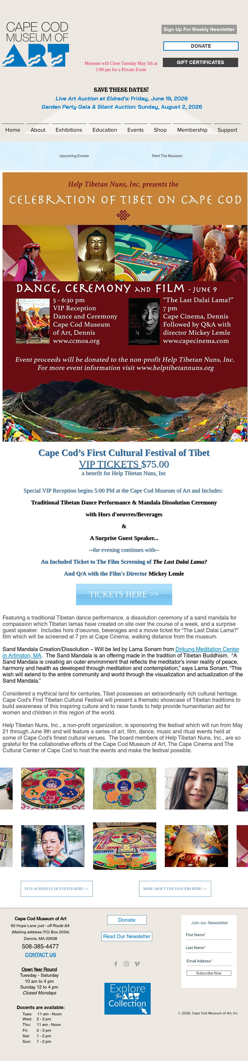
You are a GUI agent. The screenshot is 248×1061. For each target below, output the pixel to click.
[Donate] (127, 920)
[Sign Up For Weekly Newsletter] (199, 29)
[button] (38, 128)
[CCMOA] (115, 963)
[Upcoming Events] (74, 156)
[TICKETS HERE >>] (124, 594)
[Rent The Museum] (167, 156)
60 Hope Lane (40, 925)
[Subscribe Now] (209, 973)
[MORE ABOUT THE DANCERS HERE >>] (175, 889)
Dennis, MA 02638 (40, 938)
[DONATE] (201, 46)
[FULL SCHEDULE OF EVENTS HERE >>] (57, 889)
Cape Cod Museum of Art (40, 918)
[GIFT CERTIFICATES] (200, 62)
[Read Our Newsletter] (126, 936)
